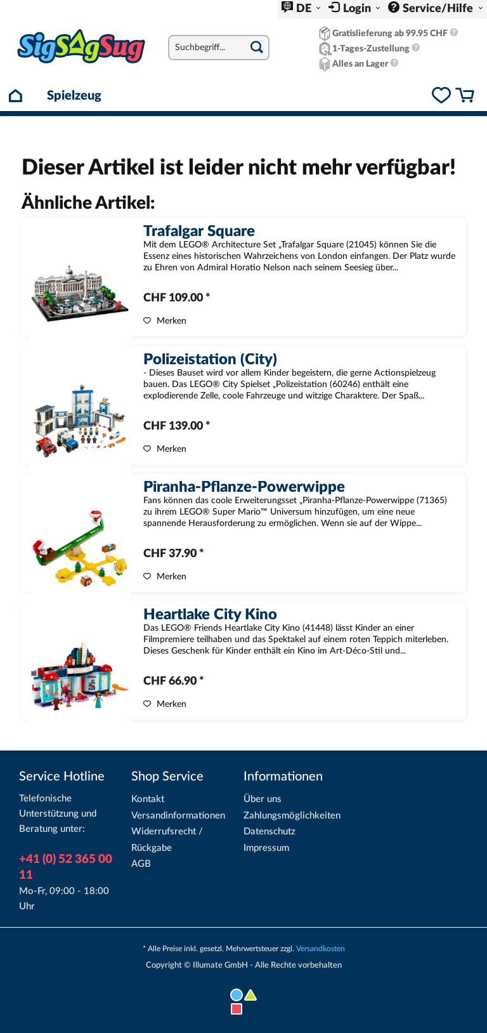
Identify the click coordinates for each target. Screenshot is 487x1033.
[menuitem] (301, 9)
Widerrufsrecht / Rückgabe (167, 840)
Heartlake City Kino (210, 615)
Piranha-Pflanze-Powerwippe (244, 488)
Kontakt (147, 799)
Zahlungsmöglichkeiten (292, 815)
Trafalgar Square (199, 232)
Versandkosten (320, 948)
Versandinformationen (178, 815)
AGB (141, 864)
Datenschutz (269, 831)
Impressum (266, 848)
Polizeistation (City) (210, 360)
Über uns (263, 799)
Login (358, 9)
